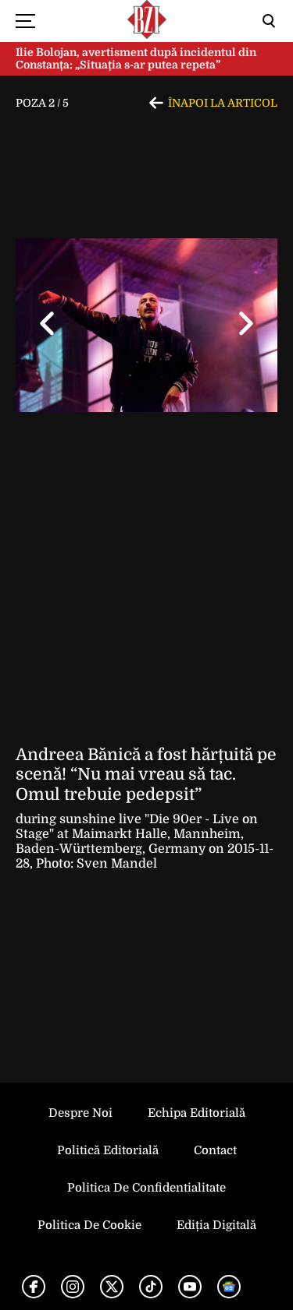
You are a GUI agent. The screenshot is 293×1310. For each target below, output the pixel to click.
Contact (215, 1150)
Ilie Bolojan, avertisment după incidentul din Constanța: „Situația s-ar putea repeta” (136, 59)
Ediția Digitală (216, 1225)
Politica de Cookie (89, 1225)
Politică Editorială (108, 1150)
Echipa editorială (196, 1113)
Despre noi (80, 1113)
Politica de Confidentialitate (146, 1188)
